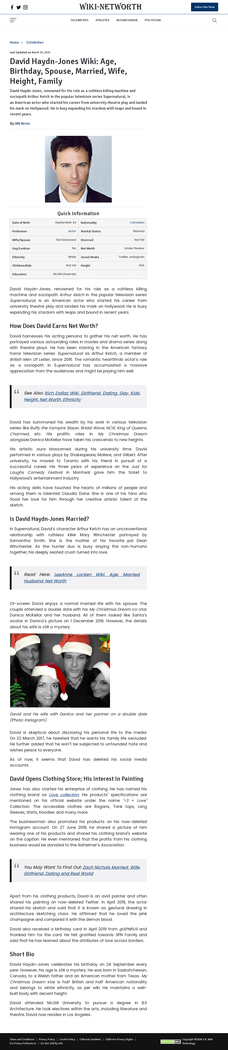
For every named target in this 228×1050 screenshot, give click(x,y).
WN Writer (22, 123)
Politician (153, 20)
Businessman (127, 20)
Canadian (137, 222)
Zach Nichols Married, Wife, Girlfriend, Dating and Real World (82, 870)
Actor (72, 231)
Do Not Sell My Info (52, 1043)
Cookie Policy (67, 1039)
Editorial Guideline (90, 1039)
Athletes (102, 20)
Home (14, 42)
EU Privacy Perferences (23, 1043)
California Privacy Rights (119, 1039)
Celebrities (79, 20)
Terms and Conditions (22, 1039)
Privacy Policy (47, 1039)
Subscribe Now (205, 7)
